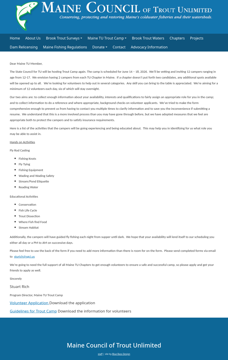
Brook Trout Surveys (62, 38)
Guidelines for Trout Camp (33, 311)
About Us (33, 38)
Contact (119, 47)
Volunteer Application (29, 302)
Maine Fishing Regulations (65, 47)
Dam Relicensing (24, 47)
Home (15, 38)
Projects (197, 38)
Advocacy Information (149, 47)
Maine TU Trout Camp (106, 38)
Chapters (177, 38)
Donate (98, 47)
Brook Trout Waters (148, 38)
